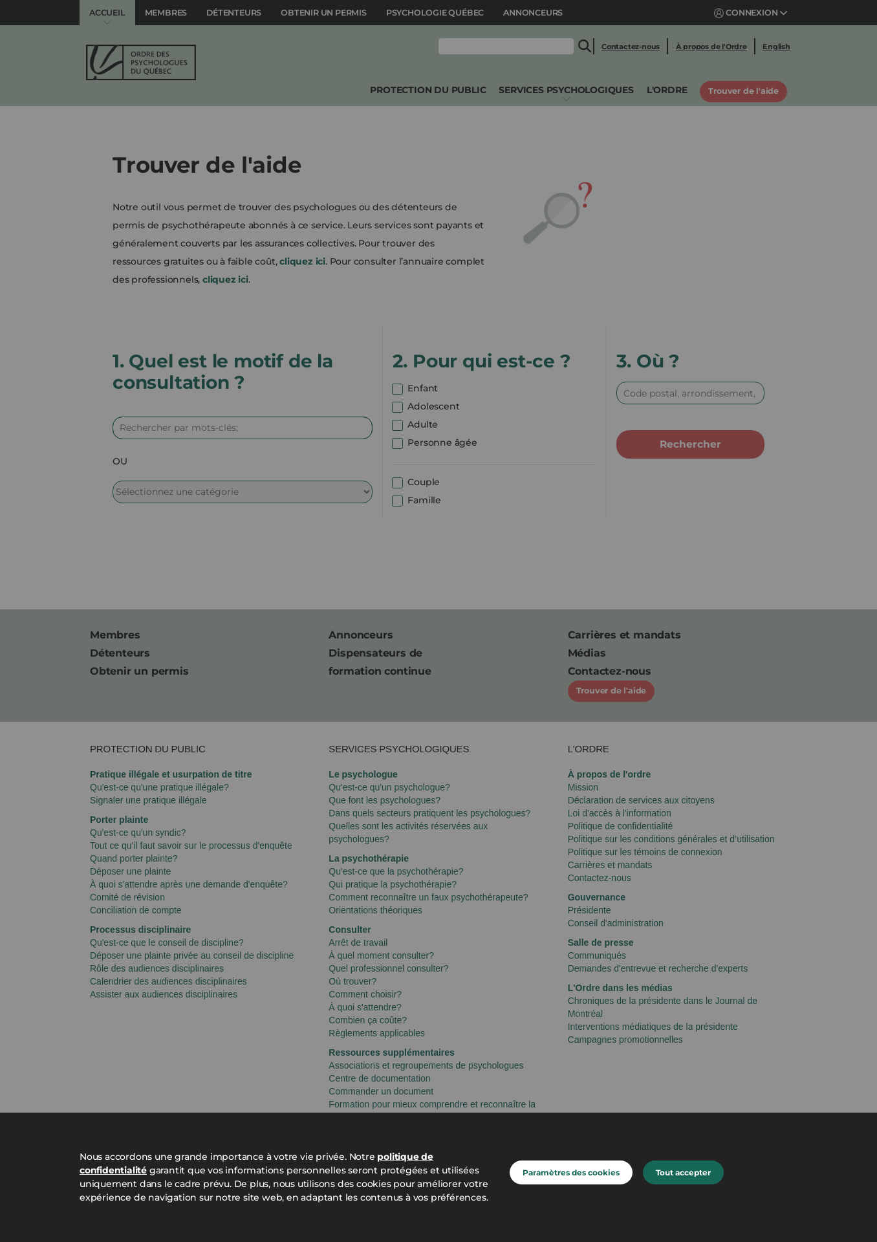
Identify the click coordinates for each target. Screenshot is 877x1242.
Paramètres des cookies (571, 1172)
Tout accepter (683, 1172)
